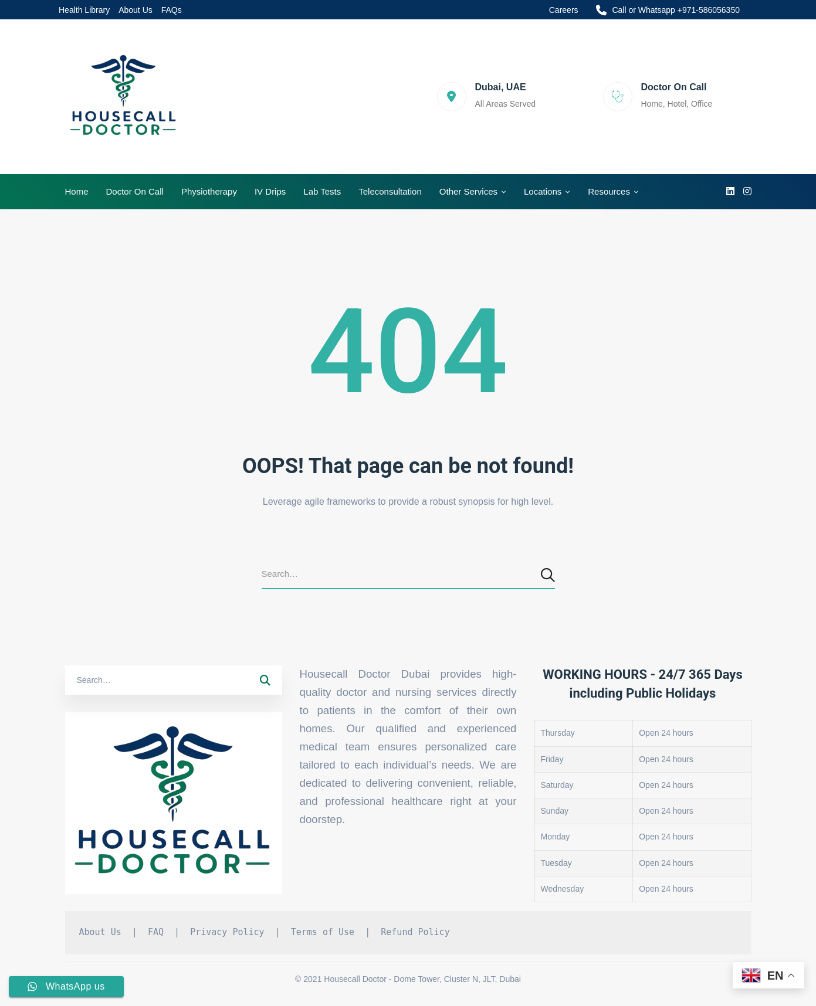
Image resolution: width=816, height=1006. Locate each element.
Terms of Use (322, 932)
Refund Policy (415, 932)
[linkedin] (730, 191)
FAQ (156, 932)
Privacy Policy (227, 932)
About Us (100, 932)
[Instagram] (747, 191)
